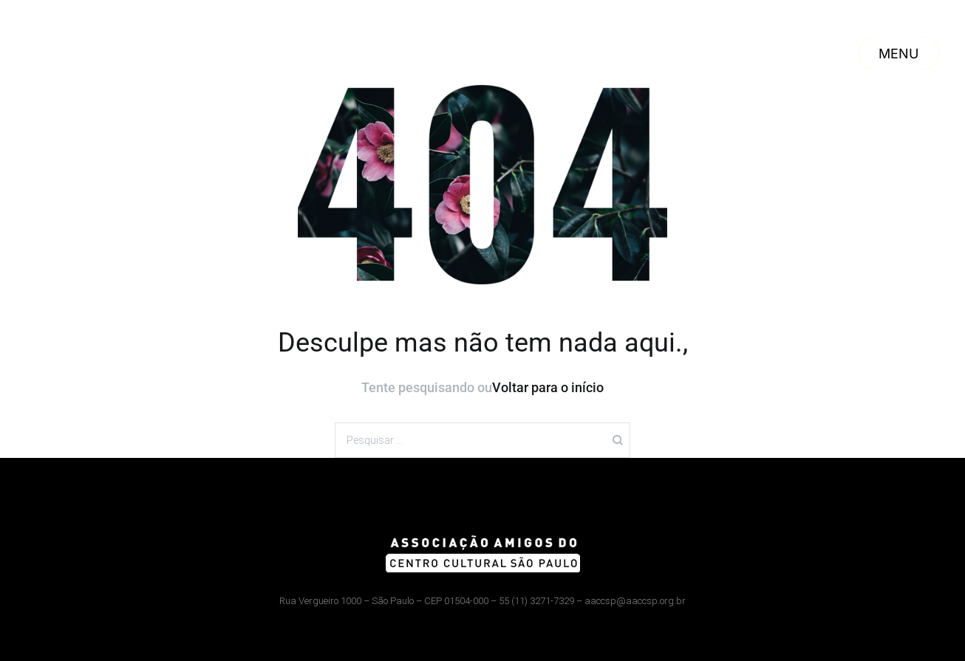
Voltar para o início (548, 387)
